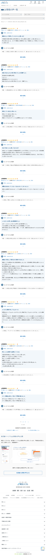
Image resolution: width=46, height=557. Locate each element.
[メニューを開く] (43, 2)
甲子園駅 (18, 390)
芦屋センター (4, 30)
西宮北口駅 (19, 180)
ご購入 (27, 30)
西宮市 (12, 30)
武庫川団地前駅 (19, 105)
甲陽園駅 (17, 215)
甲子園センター (4, 105)
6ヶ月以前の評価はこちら (33, 430)
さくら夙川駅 (18, 253)
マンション (22, 30)
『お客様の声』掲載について (12, 430)
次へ (28, 421)
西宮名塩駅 (19, 142)
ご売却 (28, 66)
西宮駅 (16, 30)
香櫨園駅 (17, 66)
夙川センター (4, 66)
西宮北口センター (5, 142)
